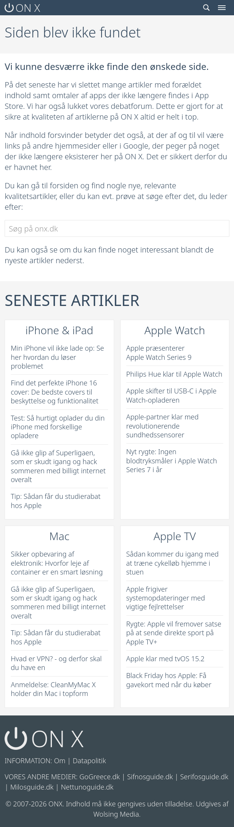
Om (60, 760)
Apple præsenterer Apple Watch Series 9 (159, 352)
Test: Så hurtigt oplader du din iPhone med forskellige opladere (58, 426)
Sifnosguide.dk (150, 776)
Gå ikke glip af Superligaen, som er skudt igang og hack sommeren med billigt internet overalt (58, 466)
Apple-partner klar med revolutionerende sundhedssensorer (162, 425)
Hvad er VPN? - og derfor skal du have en (56, 663)
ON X (22, 7)
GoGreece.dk (99, 776)
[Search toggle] (206, 7)
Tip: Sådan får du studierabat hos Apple (55, 501)
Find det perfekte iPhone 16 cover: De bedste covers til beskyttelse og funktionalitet (54, 391)
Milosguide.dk (32, 786)
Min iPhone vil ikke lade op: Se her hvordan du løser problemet (57, 357)
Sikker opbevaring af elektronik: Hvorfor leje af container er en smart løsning (57, 562)
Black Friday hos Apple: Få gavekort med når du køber (168, 680)
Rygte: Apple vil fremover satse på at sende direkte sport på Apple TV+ (173, 632)
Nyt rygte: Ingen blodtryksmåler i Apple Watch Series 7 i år (171, 460)
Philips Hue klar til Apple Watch (174, 374)
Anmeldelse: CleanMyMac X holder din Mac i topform (53, 689)
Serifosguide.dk (204, 776)
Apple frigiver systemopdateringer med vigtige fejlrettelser (165, 598)
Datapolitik (89, 760)
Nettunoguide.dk (87, 786)
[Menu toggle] (221, 7)
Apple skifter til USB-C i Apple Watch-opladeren (171, 395)
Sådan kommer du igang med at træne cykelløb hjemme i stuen (172, 562)
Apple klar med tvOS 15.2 (165, 658)
